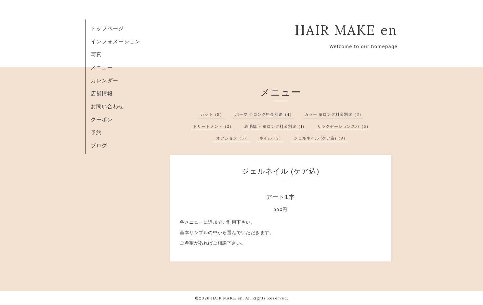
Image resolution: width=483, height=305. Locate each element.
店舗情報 (102, 93)
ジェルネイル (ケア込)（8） (320, 138)
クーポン (102, 119)
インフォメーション (115, 41)
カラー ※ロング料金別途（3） (334, 114)
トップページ (107, 28)
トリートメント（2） (213, 126)
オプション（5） (232, 138)
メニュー (102, 67)
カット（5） (212, 114)
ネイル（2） (271, 138)
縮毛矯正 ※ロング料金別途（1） (275, 126)
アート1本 (280, 197)
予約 (96, 132)
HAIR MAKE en (346, 29)
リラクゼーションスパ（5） (344, 126)
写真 (96, 54)
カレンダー (104, 80)
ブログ (99, 145)
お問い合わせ (107, 106)
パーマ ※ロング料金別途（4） (264, 114)
